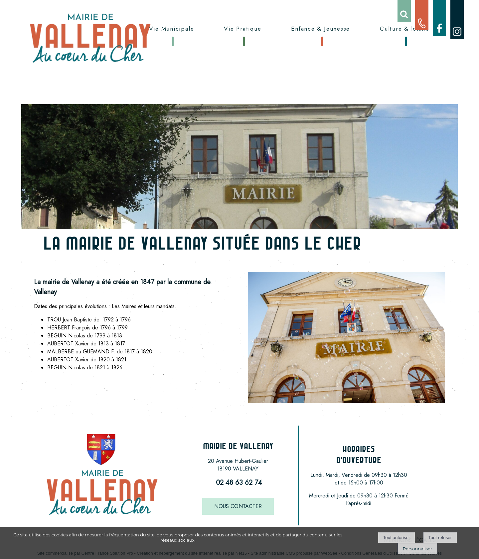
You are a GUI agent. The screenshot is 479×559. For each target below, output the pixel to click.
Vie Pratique (242, 28)
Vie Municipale (171, 28)
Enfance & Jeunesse (320, 28)
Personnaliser (417, 548)
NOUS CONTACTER (238, 506)
